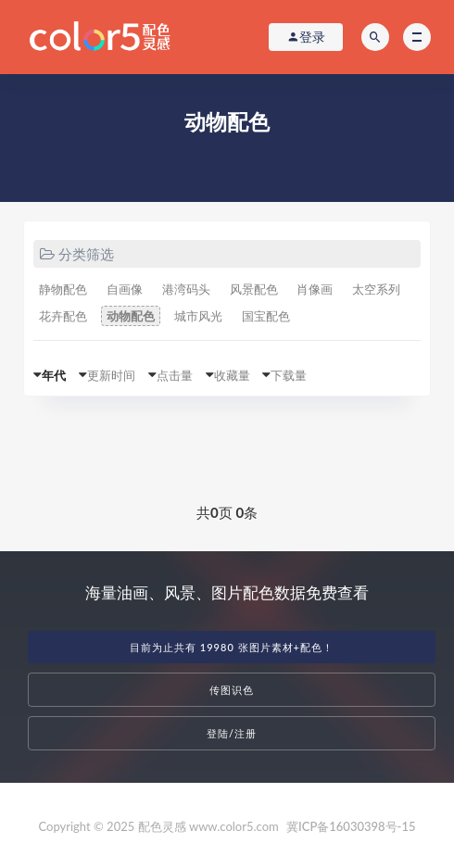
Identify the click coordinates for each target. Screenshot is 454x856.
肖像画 (314, 289)
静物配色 (63, 289)
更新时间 (111, 375)
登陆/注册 (232, 733)
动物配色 (131, 315)
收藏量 (232, 375)
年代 (54, 375)
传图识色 (231, 690)
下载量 (289, 375)
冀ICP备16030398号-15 (350, 826)
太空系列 (376, 289)
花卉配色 (63, 315)
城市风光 (198, 315)
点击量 (175, 375)
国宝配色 (266, 315)
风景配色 (254, 289)
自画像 (125, 289)
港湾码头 (186, 289)
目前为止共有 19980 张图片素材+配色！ (232, 647)
